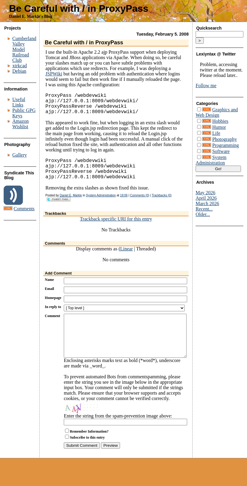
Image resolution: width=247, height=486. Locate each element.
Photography (224, 139)
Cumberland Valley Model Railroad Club (24, 49)
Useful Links (18, 102)
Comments (24, 208)
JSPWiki (53, 73)
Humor (219, 127)
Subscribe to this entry (87, 456)
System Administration (101, 205)
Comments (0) (139, 205)
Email (49, 298)
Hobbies (220, 121)
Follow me (206, 85)
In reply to (53, 316)
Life (216, 133)
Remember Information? (89, 450)
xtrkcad (19, 65)
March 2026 (207, 203)
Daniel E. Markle (71, 205)
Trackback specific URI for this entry (116, 228)
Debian (19, 71)
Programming (225, 145)
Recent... (204, 208)
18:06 (124, 205)
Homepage (53, 307)
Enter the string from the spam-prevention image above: (118, 434)
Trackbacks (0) (162, 205)
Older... (203, 214)
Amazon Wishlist (20, 124)
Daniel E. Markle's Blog (30, 16)
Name (49, 289)
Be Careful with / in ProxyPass (78, 8)
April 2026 (206, 198)
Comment (52, 325)
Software (221, 151)
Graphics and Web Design (217, 112)
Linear (126, 258)
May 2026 (205, 192)
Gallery (19, 154)
